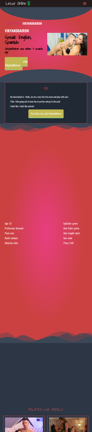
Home (8, 23)
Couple (17, 23)
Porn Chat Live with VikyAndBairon (16, 63)
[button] (84, 3)
